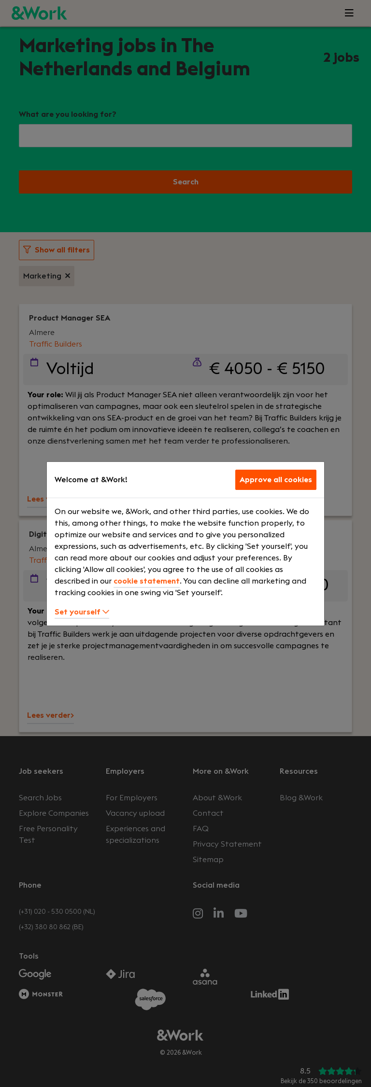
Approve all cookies (276, 480)
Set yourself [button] (82, 612)
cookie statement (147, 581)
